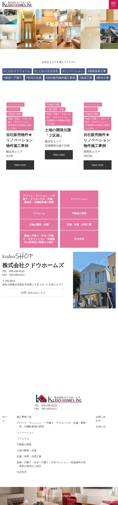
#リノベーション (73, 71)
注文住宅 (79, 239)
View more (20, 165)
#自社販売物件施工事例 (60, 77)
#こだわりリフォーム (17, 71)
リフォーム (39, 213)
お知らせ (101, 426)
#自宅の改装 (34, 77)
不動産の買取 (79, 213)
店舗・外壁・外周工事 (79, 224)
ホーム (4, 419)
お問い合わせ (101, 419)
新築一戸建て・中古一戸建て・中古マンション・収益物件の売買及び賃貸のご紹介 (39, 238)
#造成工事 (85, 77)
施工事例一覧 (24, 417)
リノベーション (79, 199)
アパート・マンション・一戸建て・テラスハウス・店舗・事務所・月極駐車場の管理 (39, 199)
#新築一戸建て (13, 77)
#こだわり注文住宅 (46, 71)
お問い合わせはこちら (33, 292)
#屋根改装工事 (97, 71)
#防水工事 (102, 77)
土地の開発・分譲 (39, 224)
